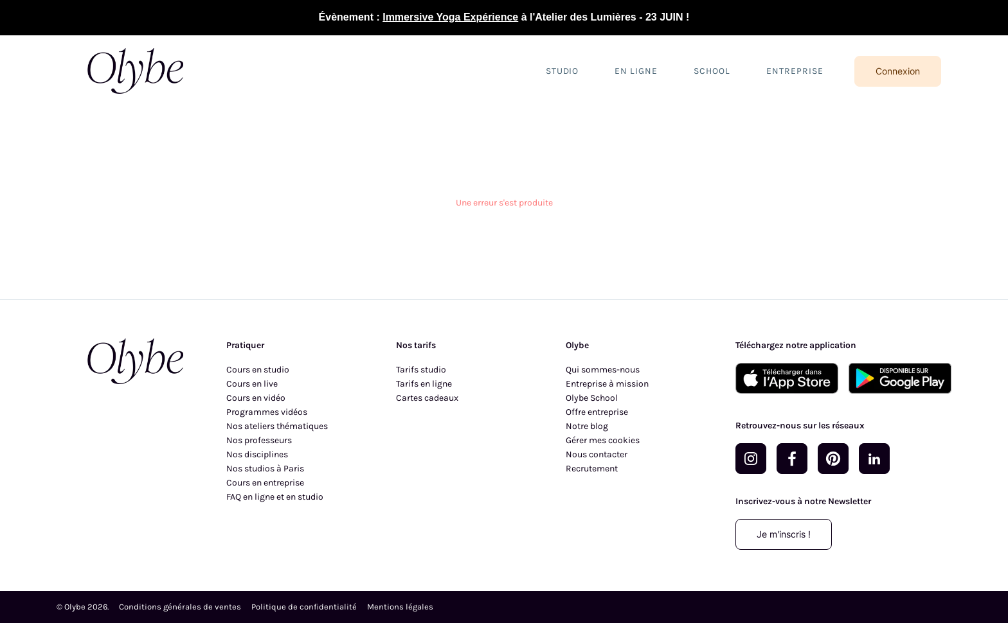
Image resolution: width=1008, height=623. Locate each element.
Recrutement (592, 468)
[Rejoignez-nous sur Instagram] (750, 458)
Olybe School (592, 397)
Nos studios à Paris (265, 468)
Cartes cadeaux (427, 397)
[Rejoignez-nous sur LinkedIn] (874, 458)
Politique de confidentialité (304, 606)
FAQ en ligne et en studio (274, 496)
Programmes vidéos (266, 412)
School (712, 71)
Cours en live (252, 383)
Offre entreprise (597, 412)
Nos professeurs (259, 440)
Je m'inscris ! (784, 534)
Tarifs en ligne (424, 383)
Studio (562, 71)
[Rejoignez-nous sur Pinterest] (833, 458)
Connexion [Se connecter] (898, 71)
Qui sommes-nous (603, 369)
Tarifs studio (421, 369)
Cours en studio (257, 369)
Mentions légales (400, 606)
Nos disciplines (257, 454)
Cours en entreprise (265, 482)
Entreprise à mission (607, 383)
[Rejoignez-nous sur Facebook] (792, 458)
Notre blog (587, 426)
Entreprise (795, 71)
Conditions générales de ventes (180, 606)
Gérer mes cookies (603, 440)
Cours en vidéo (255, 397)
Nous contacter (596, 454)
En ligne (636, 71)
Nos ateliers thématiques (277, 426)
